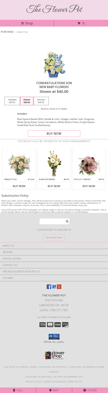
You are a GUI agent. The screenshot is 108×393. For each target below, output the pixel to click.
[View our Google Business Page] (54, 288)
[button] (54, 337)
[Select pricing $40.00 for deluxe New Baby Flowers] (27, 101)
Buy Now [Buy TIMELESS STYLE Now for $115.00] (19, 186)
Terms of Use (75, 381)
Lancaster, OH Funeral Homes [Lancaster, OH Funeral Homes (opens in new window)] (20, 367)
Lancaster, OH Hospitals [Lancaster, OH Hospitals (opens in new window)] (53, 367)
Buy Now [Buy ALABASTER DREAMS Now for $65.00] (54, 186)
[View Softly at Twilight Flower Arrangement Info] (89, 163)
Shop (27, 23)
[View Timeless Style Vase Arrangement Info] (19, 163)
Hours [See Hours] (90, 390)
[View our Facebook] (49, 288)
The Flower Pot (54, 10)
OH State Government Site (68, 376)
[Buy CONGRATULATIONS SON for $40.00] (54, 133)
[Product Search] (54, 221)
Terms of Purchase (54, 381)
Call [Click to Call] (18, 390)
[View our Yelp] (59, 288)
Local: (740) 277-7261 (54, 310)
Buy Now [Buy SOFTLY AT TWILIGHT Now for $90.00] (89, 186)
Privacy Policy (34, 381)
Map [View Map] (54, 390)
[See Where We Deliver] (54, 237)
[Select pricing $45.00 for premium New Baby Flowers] (41, 101)
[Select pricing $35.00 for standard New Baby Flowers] (12, 101)
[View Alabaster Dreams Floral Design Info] (54, 163)
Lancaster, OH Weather (38, 376)
